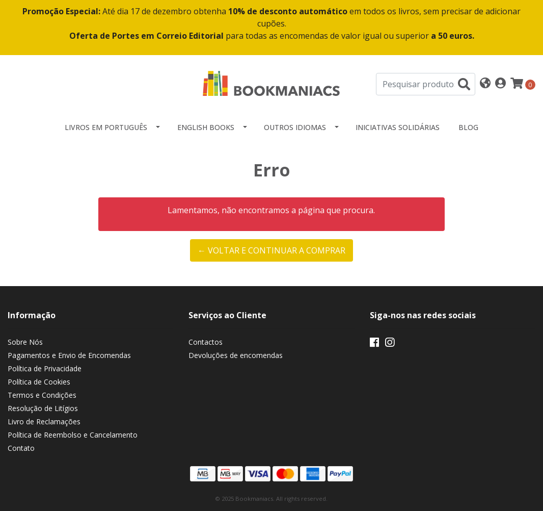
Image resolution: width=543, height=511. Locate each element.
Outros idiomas (295, 127)
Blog (468, 127)
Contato (21, 448)
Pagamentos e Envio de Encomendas (69, 355)
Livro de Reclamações (44, 421)
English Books (205, 127)
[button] (485, 84)
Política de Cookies (39, 382)
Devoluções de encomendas (235, 355)
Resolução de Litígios (43, 408)
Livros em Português (106, 127)
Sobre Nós (25, 342)
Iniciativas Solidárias (398, 127)
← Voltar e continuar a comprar (271, 250)
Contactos (205, 342)
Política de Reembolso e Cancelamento (73, 435)
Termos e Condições (42, 395)
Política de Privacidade (45, 368)
